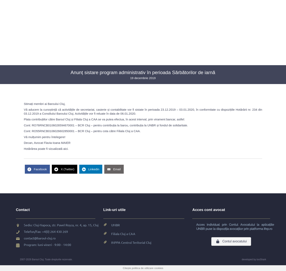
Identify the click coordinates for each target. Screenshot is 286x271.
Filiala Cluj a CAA (123, 234)
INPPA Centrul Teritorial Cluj (131, 242)
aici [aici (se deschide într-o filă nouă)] (65, 148)
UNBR (115, 225)
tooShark (261, 259)
